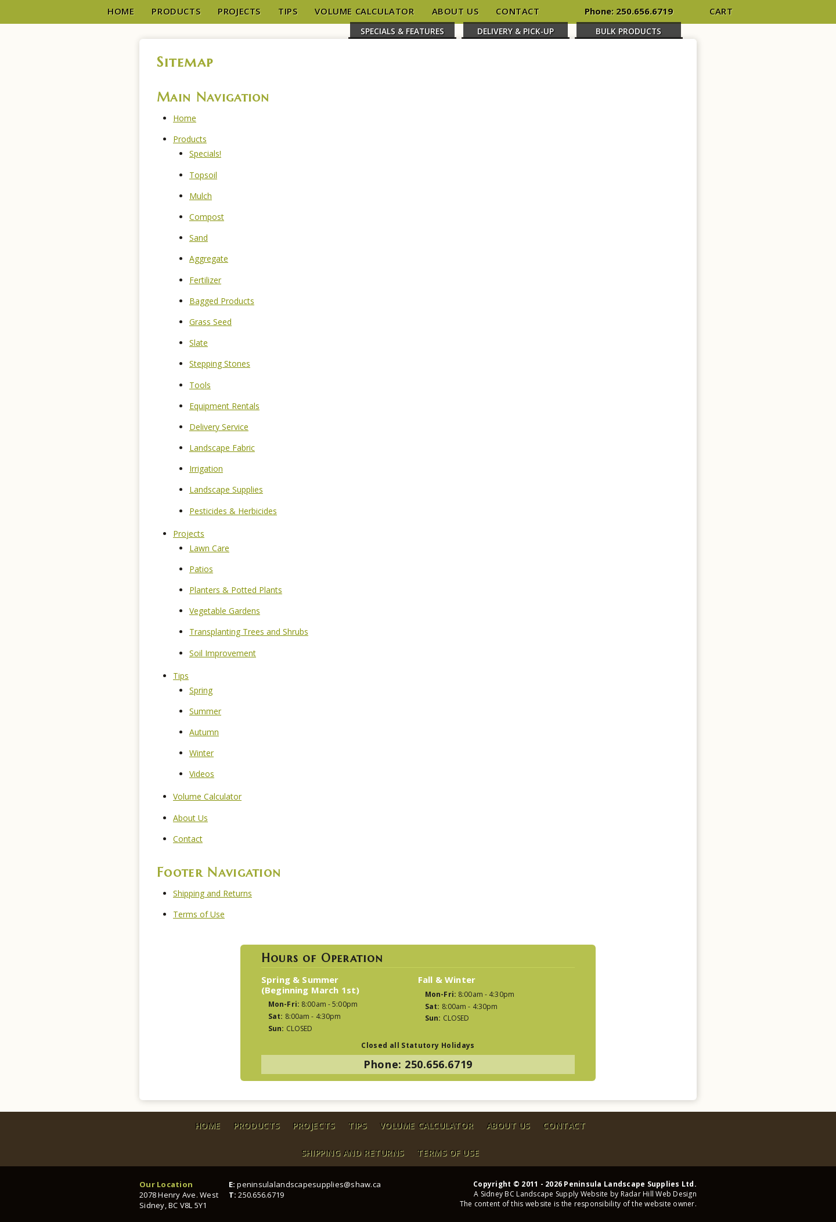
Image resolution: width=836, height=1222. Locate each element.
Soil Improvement (222, 653)
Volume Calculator (364, 11)
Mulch (200, 195)
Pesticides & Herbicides (233, 510)
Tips (287, 11)
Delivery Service (218, 426)
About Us (455, 11)
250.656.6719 (644, 11)
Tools (200, 385)
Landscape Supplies (226, 489)
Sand (198, 237)
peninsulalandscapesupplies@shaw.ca (309, 1184)
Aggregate (208, 258)
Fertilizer (205, 279)
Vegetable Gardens (224, 610)
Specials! (205, 153)
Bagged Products (221, 300)
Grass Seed (210, 321)
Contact (517, 11)
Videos (201, 773)
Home (120, 11)
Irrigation (206, 468)
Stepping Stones (219, 363)
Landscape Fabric (222, 447)
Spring (200, 690)
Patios (201, 568)
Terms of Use (199, 914)
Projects (239, 11)
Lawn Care (209, 548)
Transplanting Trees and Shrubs (248, 631)
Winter (201, 752)
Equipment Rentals (224, 405)
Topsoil (203, 174)
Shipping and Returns (212, 893)
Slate (198, 342)
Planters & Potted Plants (235, 589)
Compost (206, 216)
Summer (205, 711)
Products (176, 11)
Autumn (204, 731)
